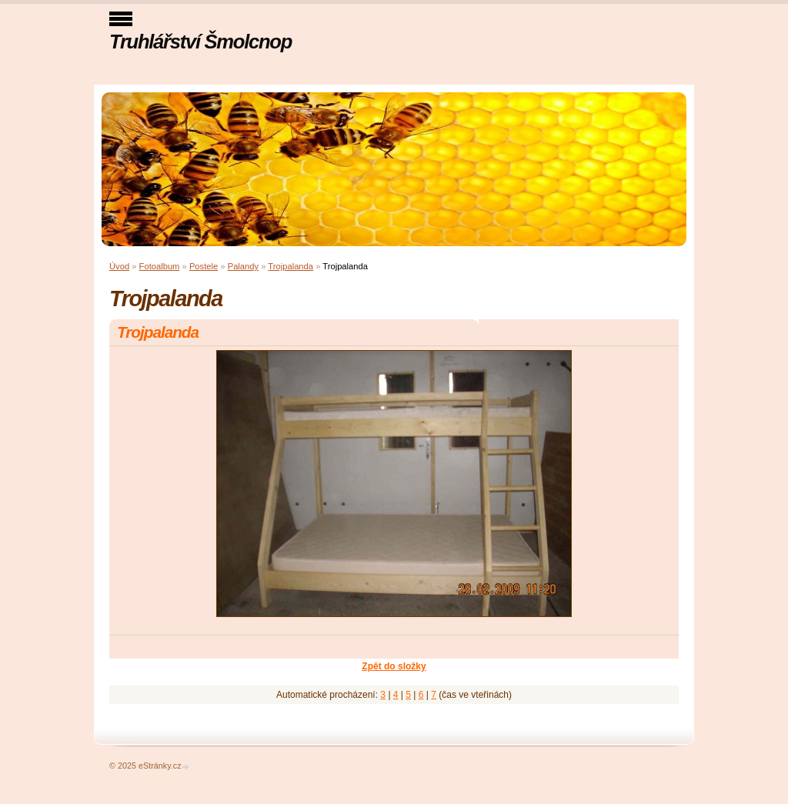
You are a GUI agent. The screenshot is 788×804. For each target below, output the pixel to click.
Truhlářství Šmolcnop (200, 41)
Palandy (243, 266)
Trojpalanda (290, 266)
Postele (203, 266)
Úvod (119, 266)
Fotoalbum (159, 266)
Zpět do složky (394, 666)
